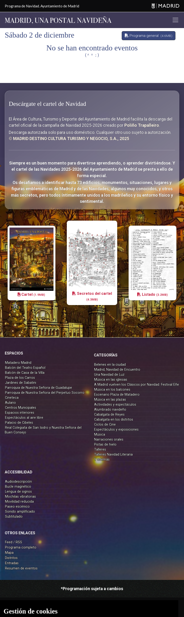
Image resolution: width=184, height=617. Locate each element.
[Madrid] (165, 6)
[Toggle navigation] (175, 20)
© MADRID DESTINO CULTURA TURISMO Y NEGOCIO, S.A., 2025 (69, 138)
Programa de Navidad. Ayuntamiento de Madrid (42, 6)
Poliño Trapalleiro (141, 125)
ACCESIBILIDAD (18, 472)
